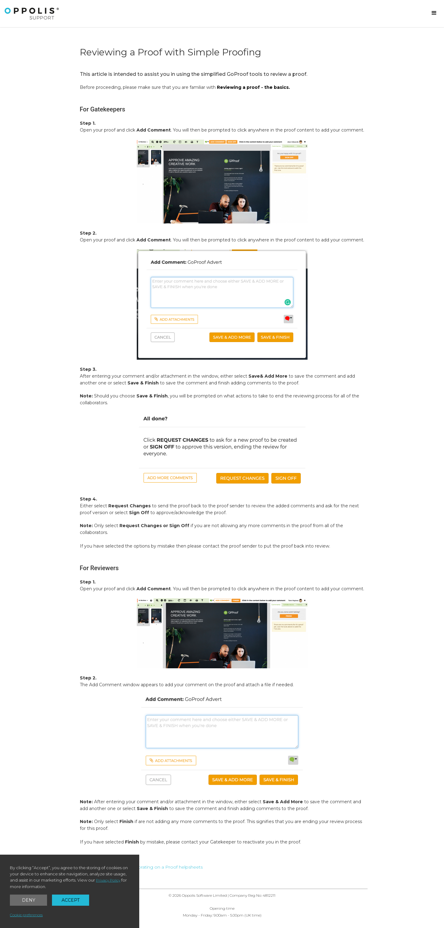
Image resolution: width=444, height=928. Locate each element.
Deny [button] (28, 900)
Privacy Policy (108, 880)
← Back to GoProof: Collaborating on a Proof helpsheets (141, 867)
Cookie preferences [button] (26, 915)
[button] (434, 13)
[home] (32, 13)
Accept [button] (71, 900)
